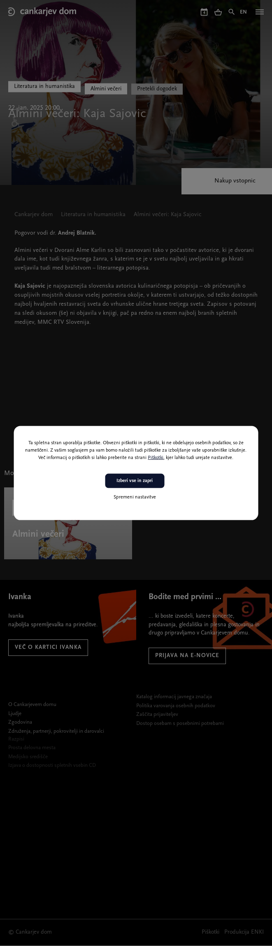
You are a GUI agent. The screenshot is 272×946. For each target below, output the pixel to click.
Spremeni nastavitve (135, 496)
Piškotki (155, 457)
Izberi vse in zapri (134, 480)
